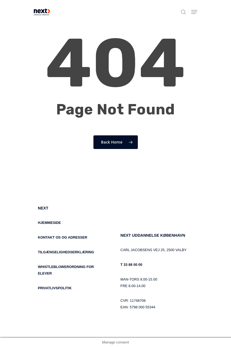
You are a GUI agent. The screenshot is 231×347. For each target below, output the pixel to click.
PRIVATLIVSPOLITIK (55, 288)
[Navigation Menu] (194, 12)
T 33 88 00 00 (131, 265)
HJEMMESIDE (49, 223)
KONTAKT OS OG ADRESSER (62, 237)
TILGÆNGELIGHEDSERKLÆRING (66, 252)
